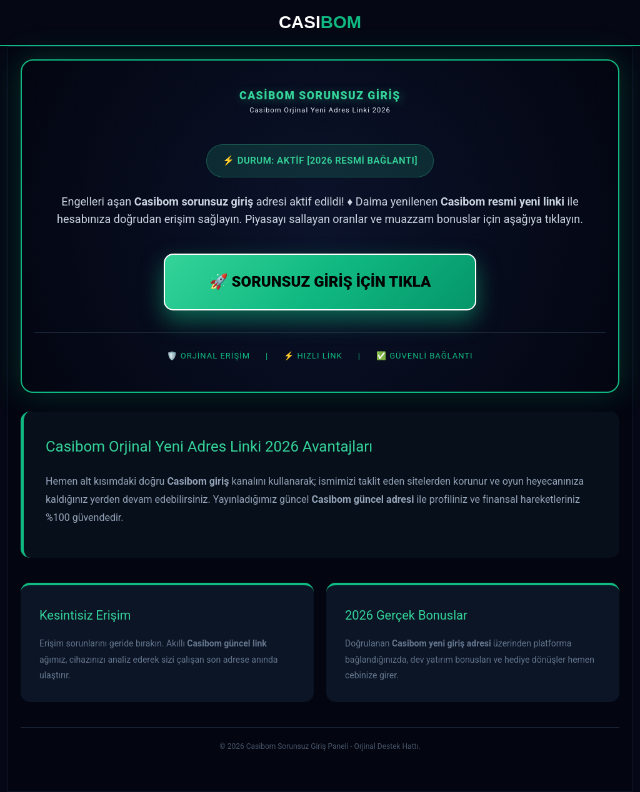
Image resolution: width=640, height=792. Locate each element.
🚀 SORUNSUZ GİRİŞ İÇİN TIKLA (320, 281)
